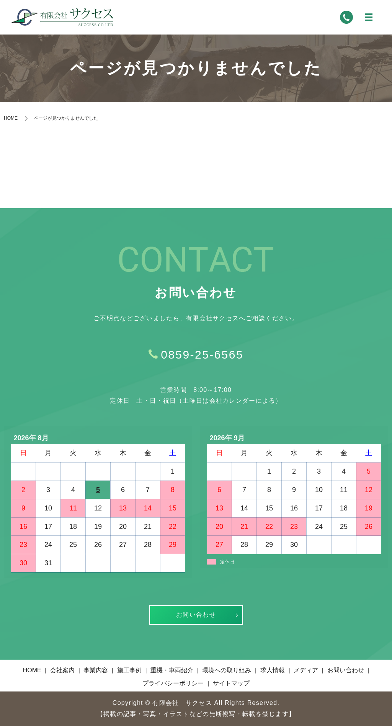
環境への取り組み (226, 670)
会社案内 (62, 670)
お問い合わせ (196, 614)
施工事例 (129, 670)
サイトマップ (231, 683)
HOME (11, 118)
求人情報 (272, 670)
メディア (306, 670)
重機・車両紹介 (171, 670)
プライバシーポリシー (173, 683)
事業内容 (95, 670)
